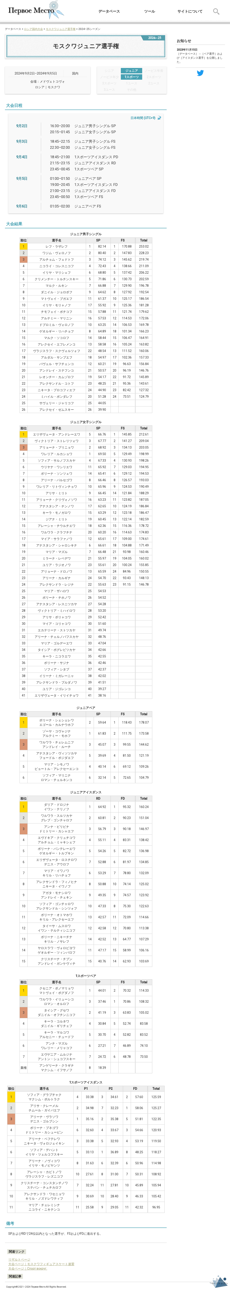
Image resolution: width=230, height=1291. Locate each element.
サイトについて (190, 11)
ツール (149, 11)
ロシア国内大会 (33, 29)
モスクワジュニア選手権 (60, 29)
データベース (109, 11)
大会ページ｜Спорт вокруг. (27, 1268)
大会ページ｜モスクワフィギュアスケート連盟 (41, 1264)
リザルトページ (19, 1259)
